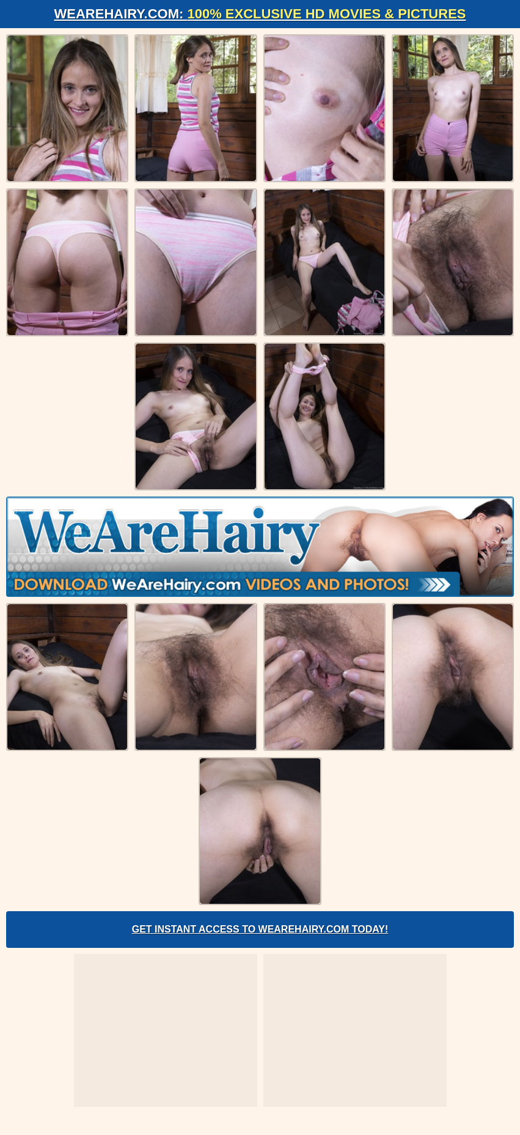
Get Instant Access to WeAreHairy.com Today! (260, 929)
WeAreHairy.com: (260, 13)
